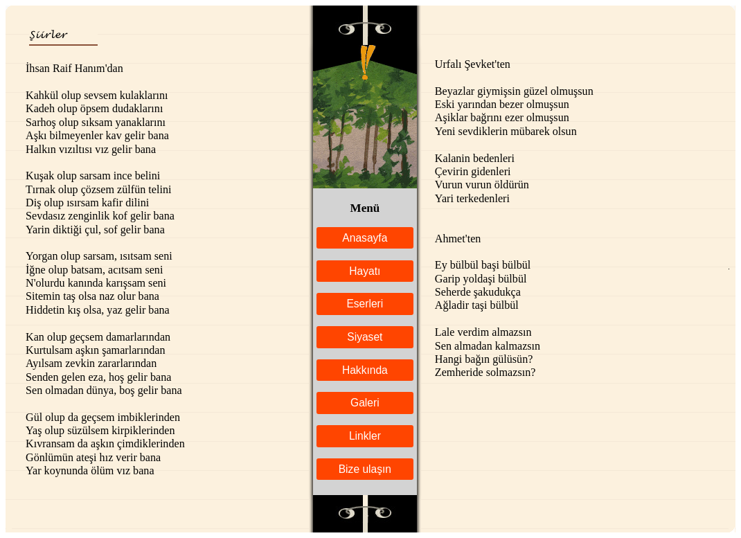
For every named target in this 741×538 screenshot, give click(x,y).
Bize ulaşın (365, 469)
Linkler (365, 436)
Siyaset (364, 337)
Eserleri (364, 304)
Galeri (365, 403)
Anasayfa (364, 238)
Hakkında (365, 370)
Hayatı (364, 271)
